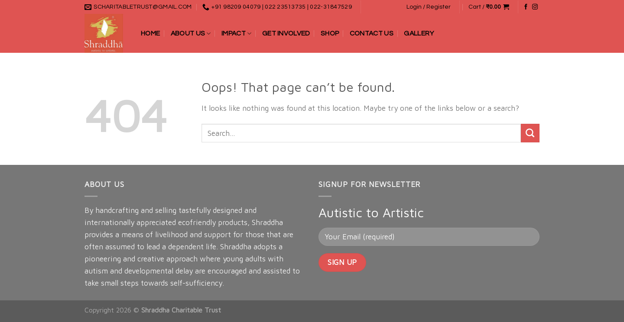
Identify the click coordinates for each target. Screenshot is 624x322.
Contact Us (371, 33)
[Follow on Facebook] (526, 7)
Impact (236, 33)
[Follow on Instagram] (535, 7)
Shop (330, 33)
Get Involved (286, 33)
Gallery (419, 33)
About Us (191, 33)
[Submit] (530, 133)
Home (150, 33)
